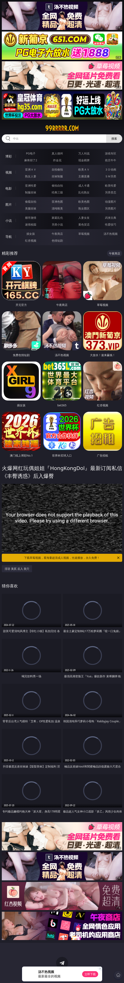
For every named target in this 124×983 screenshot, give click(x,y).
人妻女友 (84, 218)
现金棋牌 (84, 160)
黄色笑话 (84, 224)
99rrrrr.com (62, 128)
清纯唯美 (57, 208)
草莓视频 (84, 234)
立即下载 (90, 974)
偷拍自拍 (57, 185)
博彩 (8, 156)
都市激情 (30, 218)
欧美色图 (84, 201)
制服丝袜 (30, 192)
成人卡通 (84, 185)
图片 (8, 204)
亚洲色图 (57, 201)
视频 (8, 172)
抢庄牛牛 (110, 160)
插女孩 (30, 234)
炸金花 (57, 160)
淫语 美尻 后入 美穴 (17, 569)
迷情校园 (30, 224)
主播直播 (84, 176)
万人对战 (84, 153)
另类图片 (110, 208)
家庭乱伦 (57, 218)
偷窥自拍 (30, 201)
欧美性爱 (110, 185)
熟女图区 (84, 208)
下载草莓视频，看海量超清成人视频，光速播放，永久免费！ (72, 557)
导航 (8, 236)
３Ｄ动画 (110, 169)
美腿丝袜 (30, 208)
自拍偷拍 (57, 169)
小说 (8, 220)
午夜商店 (57, 234)
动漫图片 (110, 201)
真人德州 (57, 153)
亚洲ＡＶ (30, 169)
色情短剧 (57, 240)
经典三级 (57, 192)
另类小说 (57, 224)
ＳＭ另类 (110, 176)
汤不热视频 (111, 234)
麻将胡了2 (30, 160)
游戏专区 (110, 153)
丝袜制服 (57, 176)
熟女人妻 (30, 176)
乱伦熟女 (84, 192)
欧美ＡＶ (84, 169)
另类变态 (110, 192)
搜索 (114, 138)
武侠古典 (110, 218)
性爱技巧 (110, 224)
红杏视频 (30, 240)
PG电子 (30, 153)
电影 (8, 188)
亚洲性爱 (30, 185)
